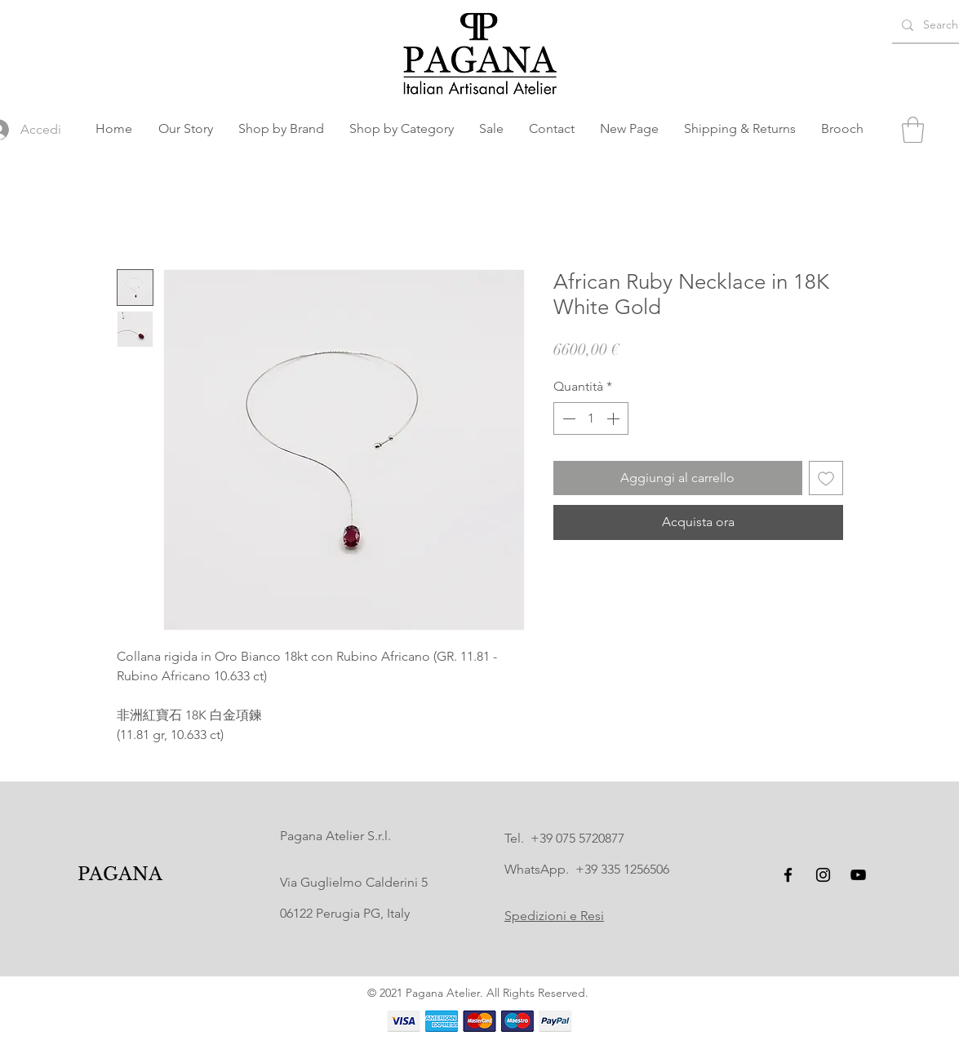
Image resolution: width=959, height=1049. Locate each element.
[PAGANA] (120, 874)
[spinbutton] (591, 418)
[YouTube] (858, 874)
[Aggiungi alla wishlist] (826, 478)
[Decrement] (567, 418)
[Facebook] (788, 874)
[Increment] (614, 418)
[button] (281, 128)
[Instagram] (823, 874)
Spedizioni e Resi (554, 915)
